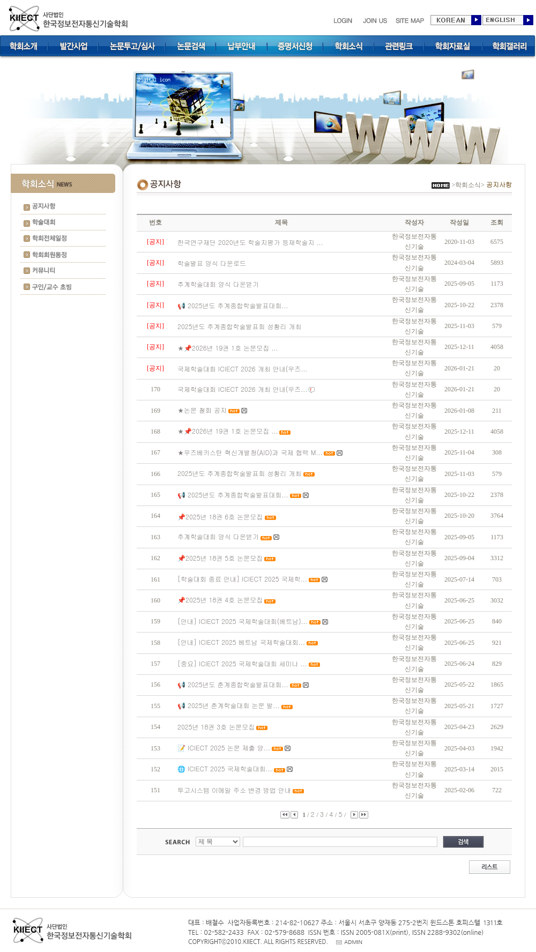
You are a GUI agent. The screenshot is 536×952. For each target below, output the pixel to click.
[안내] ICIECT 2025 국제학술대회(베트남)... (242, 621)
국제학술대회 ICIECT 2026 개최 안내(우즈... (242, 368)
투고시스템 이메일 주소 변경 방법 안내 (234, 789)
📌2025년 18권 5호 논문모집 (220, 557)
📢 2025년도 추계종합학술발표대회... (232, 305)
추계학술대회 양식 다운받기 (218, 283)
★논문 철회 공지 (202, 409)
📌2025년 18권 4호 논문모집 (220, 599)
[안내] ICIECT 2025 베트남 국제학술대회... (241, 641)
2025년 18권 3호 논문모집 (216, 726)
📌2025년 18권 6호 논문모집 (221, 516)
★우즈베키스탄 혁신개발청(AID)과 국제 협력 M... (249, 452)
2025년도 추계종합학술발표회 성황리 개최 (239, 326)
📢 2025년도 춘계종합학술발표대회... (232, 684)
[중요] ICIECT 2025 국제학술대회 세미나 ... (242, 663)
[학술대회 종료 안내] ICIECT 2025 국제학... (242, 578)
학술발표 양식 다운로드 (211, 262)
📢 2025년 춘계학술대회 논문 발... (228, 705)
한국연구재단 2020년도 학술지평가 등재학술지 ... (250, 242)
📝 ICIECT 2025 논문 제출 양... (223, 747)
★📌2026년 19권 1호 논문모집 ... (227, 347)
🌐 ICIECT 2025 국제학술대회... (224, 768)
